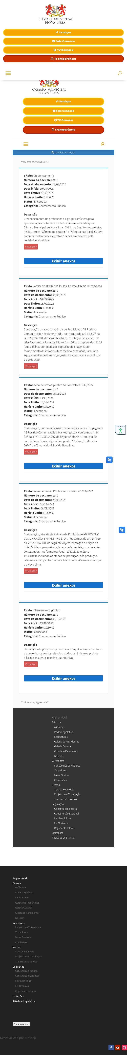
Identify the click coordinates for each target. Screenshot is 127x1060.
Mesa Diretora (23, 937)
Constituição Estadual (27, 975)
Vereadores (19, 923)
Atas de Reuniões (24, 951)
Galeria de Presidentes (27, 902)
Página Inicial (20, 878)
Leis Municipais (23, 980)
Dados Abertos (21, 1024)
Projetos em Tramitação (28, 956)
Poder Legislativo (24, 892)
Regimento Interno (25, 991)
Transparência (65, 59)
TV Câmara (65, 50)
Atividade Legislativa (24, 1001)
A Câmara (20, 887)
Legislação (18, 966)
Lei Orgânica (22, 986)
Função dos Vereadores (28, 927)
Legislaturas (21, 897)
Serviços (65, 32)
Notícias (19, 917)
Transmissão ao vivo (26, 961)
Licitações (18, 996)
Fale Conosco (65, 41)
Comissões (21, 942)
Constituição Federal (26, 970)
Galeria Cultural (23, 907)
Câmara (17, 883)
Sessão (17, 947)
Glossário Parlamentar (27, 912)
